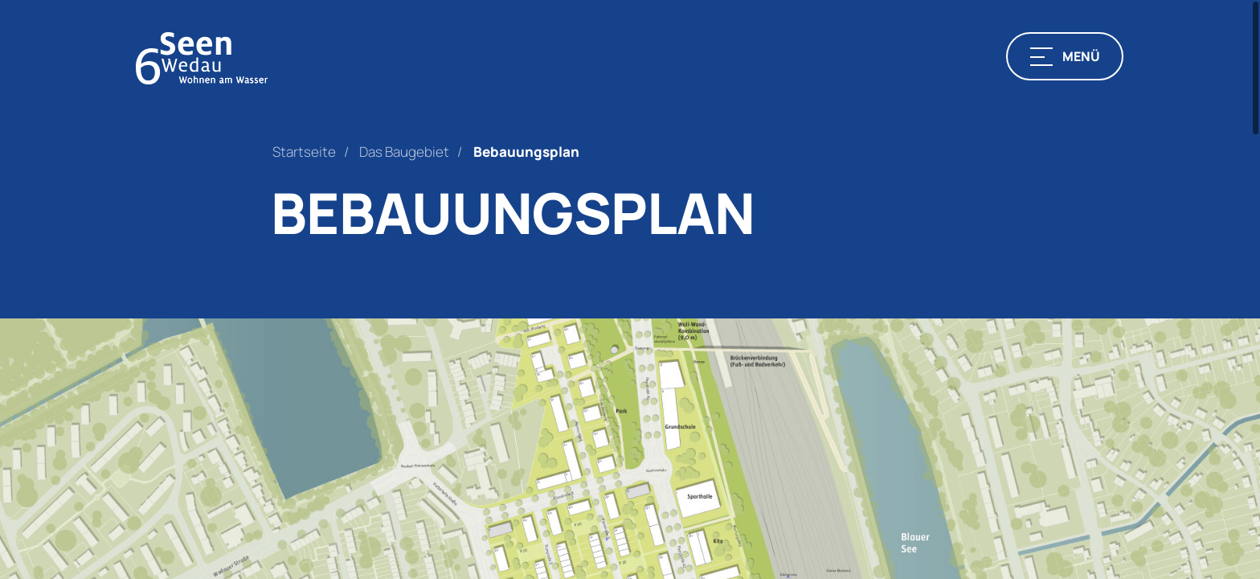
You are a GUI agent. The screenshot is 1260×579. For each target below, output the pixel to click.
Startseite (304, 151)
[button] (1064, 56)
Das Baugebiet (404, 151)
